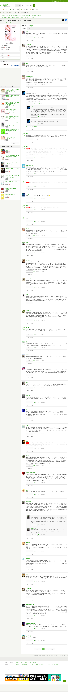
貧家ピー (28, 242)
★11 (34, 512)
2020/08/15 (43, 209)
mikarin (28, 558)
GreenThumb (29, 310)
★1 (38, 116)
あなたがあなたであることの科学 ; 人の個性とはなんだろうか (12, 123)
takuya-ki (28, 455)
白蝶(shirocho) (29, 165)
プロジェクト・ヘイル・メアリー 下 (12, 168)
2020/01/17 (43, 271)
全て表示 (24, 28)
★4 (38, 123)
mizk (27, 205)
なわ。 (27, 294)
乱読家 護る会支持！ (31, 472)
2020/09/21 (43, 198)
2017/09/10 (43, 640)
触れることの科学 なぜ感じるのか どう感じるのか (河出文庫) (12, 137)
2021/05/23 (43, 186)
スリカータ (28, 588)
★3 (34, 37)
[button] (34, 5)
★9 (34, 360)
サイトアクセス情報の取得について (54, 664)
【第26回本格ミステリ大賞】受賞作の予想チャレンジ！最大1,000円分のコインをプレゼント (18, 17)
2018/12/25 (43, 402)
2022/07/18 (43, 103)
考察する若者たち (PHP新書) (10, 188)
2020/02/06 (43, 252)
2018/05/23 (43, 465)
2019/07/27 (43, 334)
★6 (34, 252)
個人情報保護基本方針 (26, 664)
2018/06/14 (43, 448)
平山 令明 (7, 157)
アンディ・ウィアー (8, 164)
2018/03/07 (43, 512)
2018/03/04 (43, 551)
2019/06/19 (43, 347)
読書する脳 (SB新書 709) (10, 194)
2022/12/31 (43, 84)
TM (27, 31)
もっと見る (15, 143)
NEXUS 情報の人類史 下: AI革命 (11, 181)
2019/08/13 (43, 303)
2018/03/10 (43, 494)
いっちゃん (28, 44)
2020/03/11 (43, 221)
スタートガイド (28, 662)
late (27, 441)
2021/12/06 (43, 173)
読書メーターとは (19, 662)
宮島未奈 (6, 150)
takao (27, 217)
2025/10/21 (43, 37)
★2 (34, 157)
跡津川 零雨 (28, 636)
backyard (28, 278)
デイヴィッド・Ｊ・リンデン (10, 118)
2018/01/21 (43, 597)
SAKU (27, 146)
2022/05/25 (41, 139)
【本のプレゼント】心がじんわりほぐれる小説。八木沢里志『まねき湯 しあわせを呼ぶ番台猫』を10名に (21, 15)
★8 (34, 303)
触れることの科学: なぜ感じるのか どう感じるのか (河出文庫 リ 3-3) (12, 110)
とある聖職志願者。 (30, 623)
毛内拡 (6, 196)
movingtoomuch (30, 604)
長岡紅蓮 (28, 542)
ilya (27, 63)
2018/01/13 (43, 615)
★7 (34, 448)
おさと (27, 355)
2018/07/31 (43, 433)
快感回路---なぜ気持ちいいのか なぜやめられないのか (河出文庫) (12, 90)
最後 (52, 649)
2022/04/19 (43, 157)
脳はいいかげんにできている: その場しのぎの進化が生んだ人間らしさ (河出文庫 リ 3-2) (12, 103)
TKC (27, 574)
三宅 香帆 (7, 189)
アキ (27, 92)
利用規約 (34, 662)
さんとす (28, 260)
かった (27, 327)
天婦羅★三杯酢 (29, 76)
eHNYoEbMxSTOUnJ (31, 181)
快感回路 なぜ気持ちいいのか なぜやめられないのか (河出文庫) (12, 130)
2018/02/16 (43, 581)
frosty (27, 194)
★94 (34, 103)
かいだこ (28, 228)
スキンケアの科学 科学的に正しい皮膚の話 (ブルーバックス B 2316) (12, 156)
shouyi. (28, 395)
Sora (27, 425)
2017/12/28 (43, 628)
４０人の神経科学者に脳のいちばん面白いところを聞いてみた (12, 117)
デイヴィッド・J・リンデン (8, 12)
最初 (37, 649)
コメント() (37, 37)
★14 (34, 55)
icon (27, 133)
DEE (27, 382)
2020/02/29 (43, 235)
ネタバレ (30, 28)
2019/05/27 (43, 360)
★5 (34, 84)
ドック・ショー (29, 490)
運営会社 (18, 664)
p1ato (27, 367)
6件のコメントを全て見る (31, 126)
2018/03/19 (43, 482)
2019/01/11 (43, 387)
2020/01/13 (43, 287)
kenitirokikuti (29, 501)
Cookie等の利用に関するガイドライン (39, 664)
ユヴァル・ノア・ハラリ (9, 177)
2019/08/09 (43, 320)
